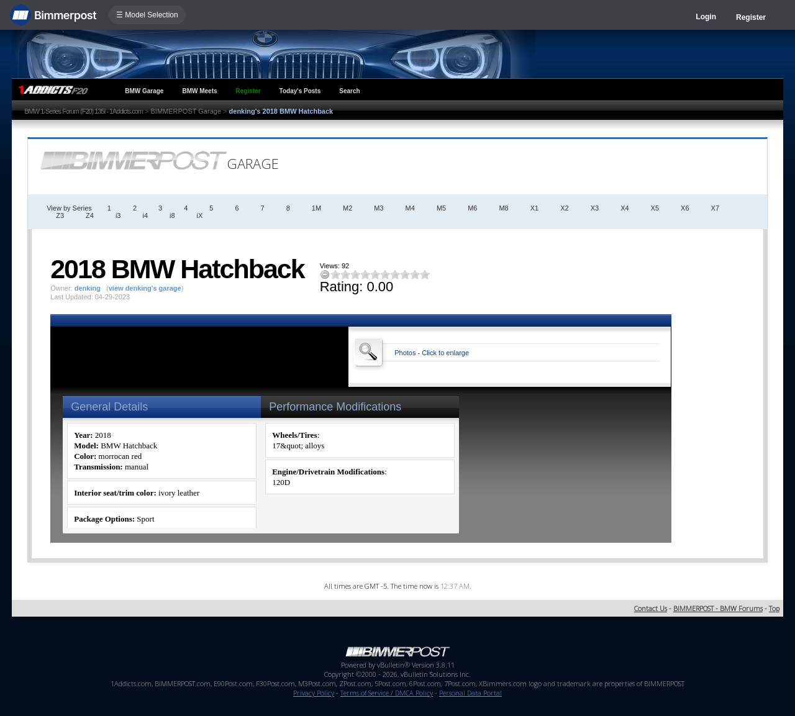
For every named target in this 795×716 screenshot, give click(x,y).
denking (88, 288)
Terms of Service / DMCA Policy (386, 692)
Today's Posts (300, 91)
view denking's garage (145, 288)
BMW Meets (199, 91)
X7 (715, 208)
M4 (410, 208)
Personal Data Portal (470, 692)
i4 (145, 215)
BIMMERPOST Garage (186, 111)
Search (349, 91)
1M (316, 208)
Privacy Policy (313, 692)
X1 (534, 208)
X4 (624, 208)
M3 (378, 208)
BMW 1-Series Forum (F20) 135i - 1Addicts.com (83, 111)
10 (425, 274)
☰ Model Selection (147, 15)
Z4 (90, 215)
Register (751, 17)
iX (200, 215)
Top (774, 608)
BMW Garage (144, 91)
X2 (564, 208)
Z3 (60, 215)
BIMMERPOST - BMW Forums (718, 608)
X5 (655, 208)
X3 (595, 208)
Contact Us (650, 608)
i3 (118, 215)
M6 (472, 208)
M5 (441, 208)
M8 (503, 208)
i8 (172, 215)
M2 (347, 208)
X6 (685, 208)
